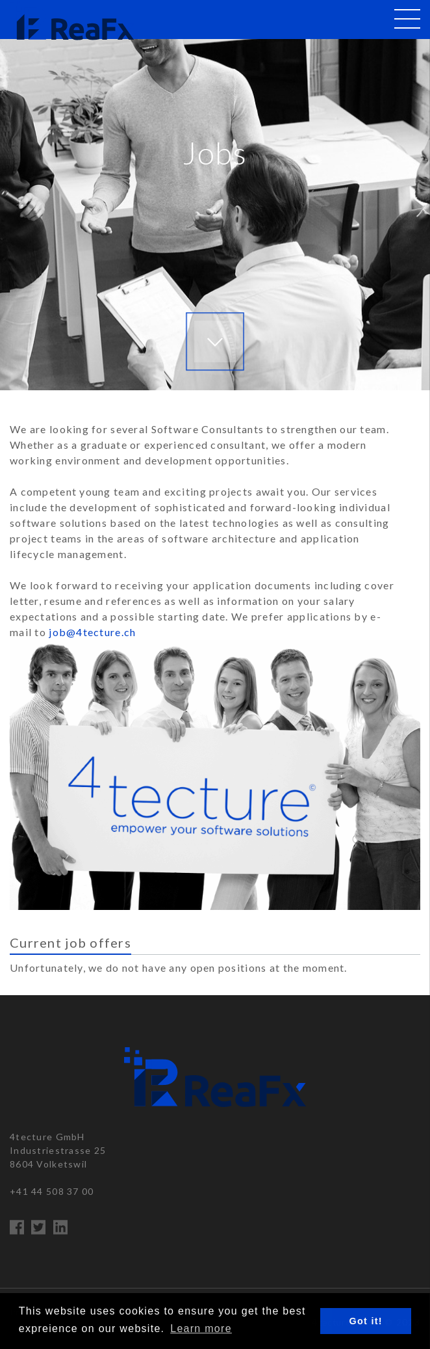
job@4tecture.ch (92, 632)
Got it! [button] (366, 1321)
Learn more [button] (201, 1328)
